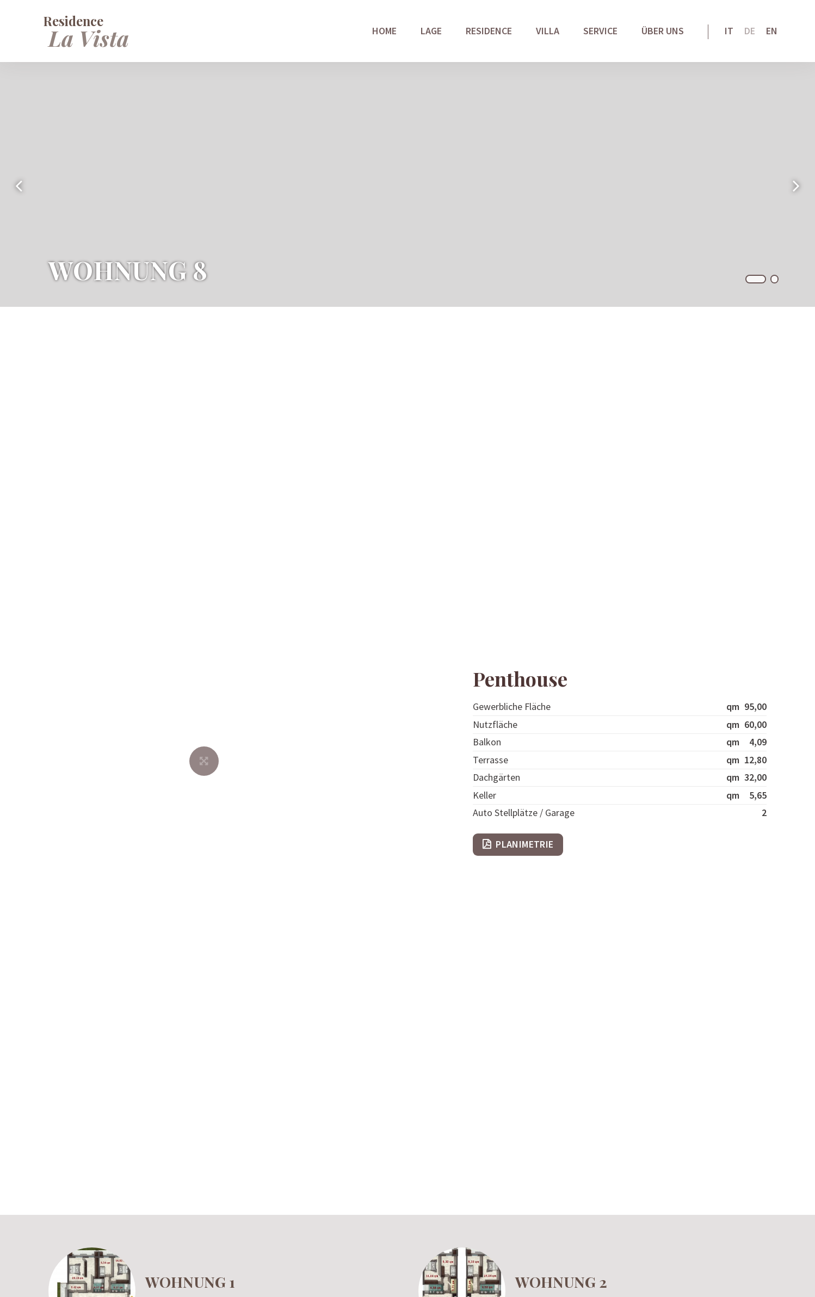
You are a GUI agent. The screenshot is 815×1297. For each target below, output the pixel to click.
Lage (431, 32)
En (771, 32)
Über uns (662, 32)
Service (600, 32)
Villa (547, 32)
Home (384, 32)
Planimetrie (524, 844)
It (729, 32)
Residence (489, 32)
